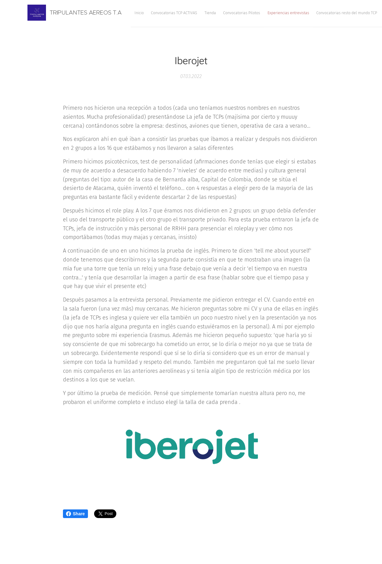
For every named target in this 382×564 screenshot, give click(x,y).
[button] (338, 12)
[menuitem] (215, 12)
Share (75, 513)
